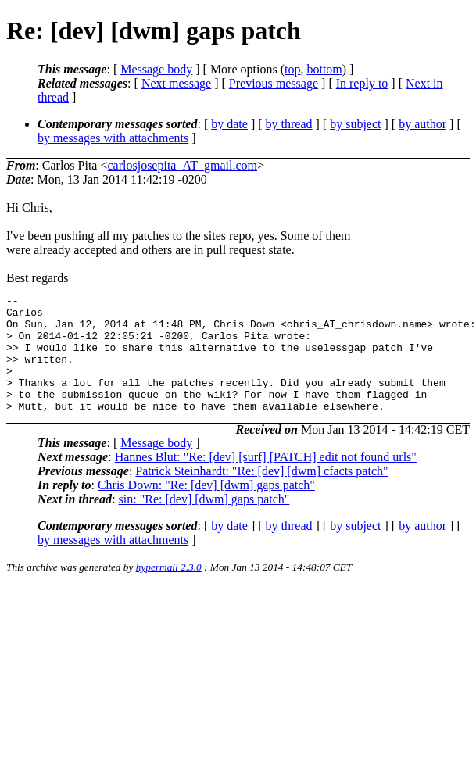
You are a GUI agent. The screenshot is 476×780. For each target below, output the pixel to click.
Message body (156, 69)
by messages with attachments (113, 138)
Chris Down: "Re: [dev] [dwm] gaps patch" (206, 508)
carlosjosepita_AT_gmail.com (182, 165)
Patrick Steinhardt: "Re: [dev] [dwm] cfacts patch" (261, 494)
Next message (176, 83)
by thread (289, 124)
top (292, 69)
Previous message (273, 83)
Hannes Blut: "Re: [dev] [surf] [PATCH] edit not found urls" (266, 480)
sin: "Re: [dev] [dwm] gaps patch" (204, 522)
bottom (324, 69)
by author (422, 124)
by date (229, 124)
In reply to (362, 83)
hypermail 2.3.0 (169, 590)
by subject (355, 124)
